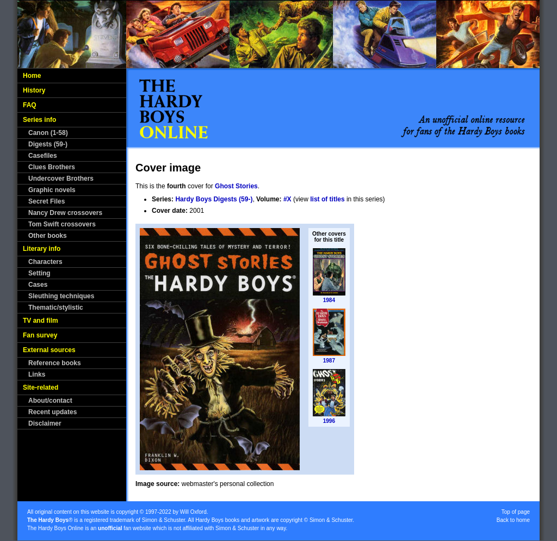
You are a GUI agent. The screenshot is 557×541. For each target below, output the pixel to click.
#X (287, 199)
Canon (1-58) (48, 133)
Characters (45, 262)
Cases (37, 284)
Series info (39, 120)
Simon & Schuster (163, 520)
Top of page (516, 512)
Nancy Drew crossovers (65, 213)
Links (36, 374)
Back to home (513, 520)
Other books (47, 235)
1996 (329, 421)
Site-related (40, 387)
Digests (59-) (47, 144)
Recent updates (52, 412)
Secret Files (46, 201)
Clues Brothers (51, 167)
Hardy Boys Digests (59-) (213, 199)
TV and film (40, 320)
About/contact (50, 400)
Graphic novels (52, 190)
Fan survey (40, 335)
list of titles (327, 199)
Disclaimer (44, 423)
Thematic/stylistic (55, 307)
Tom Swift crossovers (62, 224)
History (34, 90)
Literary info (41, 249)
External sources (49, 350)
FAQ (29, 105)
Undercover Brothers (61, 178)
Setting (39, 273)
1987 (329, 361)
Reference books (54, 363)
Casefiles (42, 155)
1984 (329, 300)
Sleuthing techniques (61, 296)
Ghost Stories (236, 186)
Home (32, 75)
